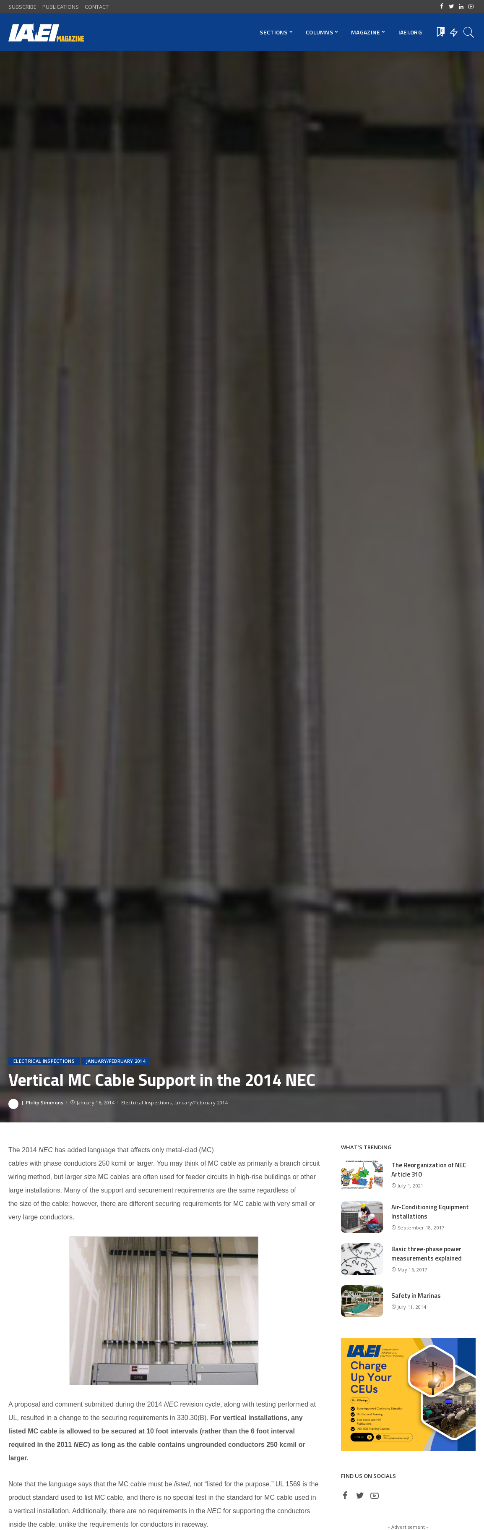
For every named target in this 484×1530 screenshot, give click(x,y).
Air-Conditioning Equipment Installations (430, 1211)
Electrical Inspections (44, 1061)
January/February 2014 (115, 1061)
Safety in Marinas (416, 1295)
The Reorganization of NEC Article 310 (428, 1170)
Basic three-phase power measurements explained (426, 1253)
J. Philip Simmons (42, 1102)
